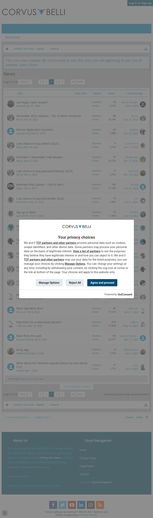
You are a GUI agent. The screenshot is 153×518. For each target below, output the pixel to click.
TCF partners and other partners (56, 242)
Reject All (75, 282)
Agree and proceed (102, 282)
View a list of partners (86, 251)
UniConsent (125, 294)
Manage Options (75, 263)
